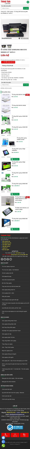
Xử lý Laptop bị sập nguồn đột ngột (10, 299)
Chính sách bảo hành (7, 389)
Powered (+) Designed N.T (15, 444)
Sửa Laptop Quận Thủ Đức (8, 337)
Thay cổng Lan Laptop (7, 344)
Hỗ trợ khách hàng (7, 385)
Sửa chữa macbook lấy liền (8, 279)
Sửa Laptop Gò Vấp (6, 334)
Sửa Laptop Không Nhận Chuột (9, 320)
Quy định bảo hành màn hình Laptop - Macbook (13, 392)
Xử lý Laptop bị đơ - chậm (8, 293)
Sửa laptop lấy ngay (6, 276)
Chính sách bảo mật (6, 396)
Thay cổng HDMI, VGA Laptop (9, 340)
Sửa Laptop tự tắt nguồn (7, 357)
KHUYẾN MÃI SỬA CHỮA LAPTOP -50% (11, 308)
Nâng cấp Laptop (6, 296)
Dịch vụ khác (5, 317)
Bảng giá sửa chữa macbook (8, 381)
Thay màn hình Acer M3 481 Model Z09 (11, 286)
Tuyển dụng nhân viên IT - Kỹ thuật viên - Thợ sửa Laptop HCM (15, 369)
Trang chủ (3, 11)
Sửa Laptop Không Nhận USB (9, 324)
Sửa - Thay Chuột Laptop (8, 347)
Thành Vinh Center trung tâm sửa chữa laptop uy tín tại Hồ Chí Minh (15, 303)
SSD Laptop (10, 11)
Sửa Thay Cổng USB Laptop (8, 327)
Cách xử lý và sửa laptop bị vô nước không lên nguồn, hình (14, 312)
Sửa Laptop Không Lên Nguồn (9, 354)
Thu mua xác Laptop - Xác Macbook (10, 269)
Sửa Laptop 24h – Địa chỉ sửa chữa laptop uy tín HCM (14, 360)
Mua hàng (16, 159)
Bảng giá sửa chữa (7, 374)
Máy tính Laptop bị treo (7, 350)
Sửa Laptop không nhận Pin (8, 289)
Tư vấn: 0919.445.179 (9, 62)
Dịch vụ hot (4, 263)
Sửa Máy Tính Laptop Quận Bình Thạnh (11, 330)
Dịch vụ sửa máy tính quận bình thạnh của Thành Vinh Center (14, 364)
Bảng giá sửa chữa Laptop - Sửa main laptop (12, 378)
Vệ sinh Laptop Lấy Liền (7, 273)
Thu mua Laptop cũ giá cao (8, 266)
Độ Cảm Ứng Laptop (7, 283)
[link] (5, 1)
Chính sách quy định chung (8, 399)
